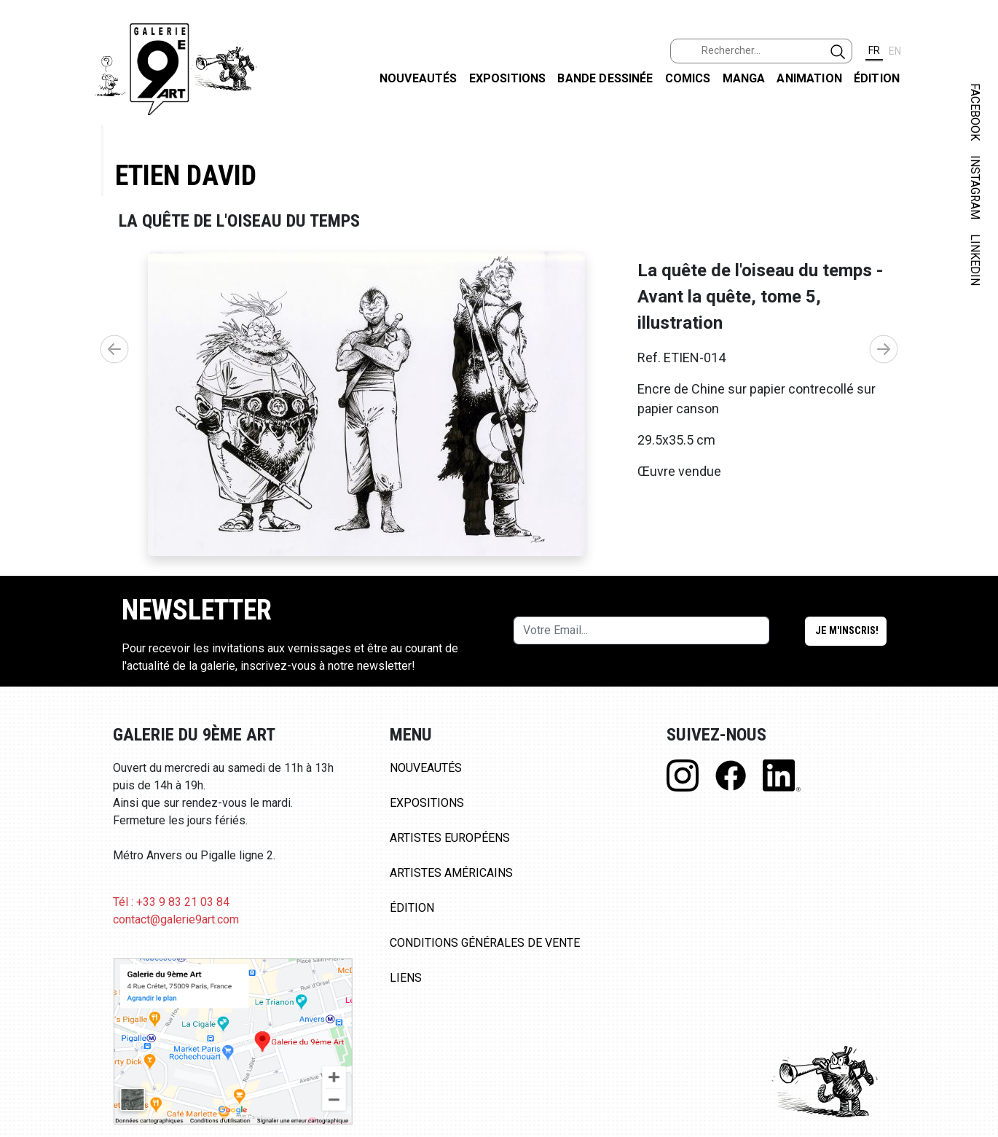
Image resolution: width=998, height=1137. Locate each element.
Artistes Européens (450, 838)
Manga (744, 78)
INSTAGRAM (975, 187)
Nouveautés (418, 78)
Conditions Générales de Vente (485, 943)
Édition (877, 78)
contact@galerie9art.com (176, 919)
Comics (688, 78)
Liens (406, 978)
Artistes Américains (451, 873)
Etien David (185, 175)
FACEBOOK (975, 112)
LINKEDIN (975, 260)
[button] (883, 349)
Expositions (507, 78)
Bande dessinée (605, 78)
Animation (809, 78)
